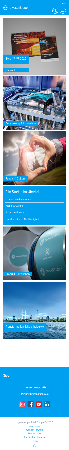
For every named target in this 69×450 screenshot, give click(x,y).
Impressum (34, 426)
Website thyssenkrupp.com (34, 394)
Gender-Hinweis (34, 430)
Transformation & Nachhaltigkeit (22, 219)
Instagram (22, 404)
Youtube (39, 404)
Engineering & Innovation (18, 199)
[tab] (34, 376)
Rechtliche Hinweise (34, 437)
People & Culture (14, 206)
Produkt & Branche (15, 212)
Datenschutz (34, 434)
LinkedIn (47, 404)
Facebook (31, 404)
